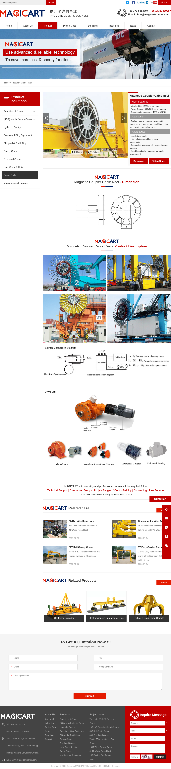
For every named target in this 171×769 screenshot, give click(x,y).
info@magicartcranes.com (153, 14)
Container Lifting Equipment (18, 135)
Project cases (96, 714)
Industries (114, 26)
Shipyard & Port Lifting (15, 143)
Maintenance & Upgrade (16, 183)
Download (139, 161)
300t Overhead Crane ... (100, 735)
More (91, 759)
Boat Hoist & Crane (13, 111)
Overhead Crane (12, 159)
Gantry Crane (10, 151)
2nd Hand (92, 26)
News (133, 26)
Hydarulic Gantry (12, 127)
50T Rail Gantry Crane (81, 547)
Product (48, 26)
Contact (151, 26)
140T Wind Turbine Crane (100, 747)
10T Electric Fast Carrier (100, 755)
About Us (28, 26)
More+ (164, 582)
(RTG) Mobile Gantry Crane (18, 119)
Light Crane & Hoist (14, 167)
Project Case (69, 26)
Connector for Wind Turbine (153, 521)
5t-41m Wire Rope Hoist (81, 521)
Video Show (158, 161)
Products (65, 714)
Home (9, 26)
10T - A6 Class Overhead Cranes (104, 727)
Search (51, 2)
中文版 (164, 2)
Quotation (160, 499)
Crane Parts (26, 83)
